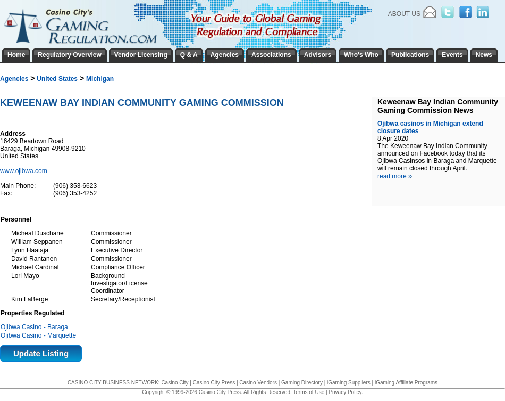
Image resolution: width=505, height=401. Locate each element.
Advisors (317, 55)
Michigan (100, 79)
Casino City (174, 383)
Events (452, 55)
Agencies (14, 79)
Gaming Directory (302, 383)
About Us (404, 14)
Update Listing (41, 353)
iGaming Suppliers (349, 383)
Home (16, 55)
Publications (410, 55)
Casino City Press (214, 383)
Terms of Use (308, 392)
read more (394, 176)
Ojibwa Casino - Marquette (38, 335)
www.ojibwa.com (24, 171)
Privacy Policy (345, 392)
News (484, 55)
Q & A (189, 55)
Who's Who (361, 55)
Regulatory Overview (69, 55)
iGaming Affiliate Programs (406, 383)
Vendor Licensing (140, 55)
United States (57, 79)
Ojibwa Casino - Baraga (34, 327)
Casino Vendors (258, 383)
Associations (271, 55)
